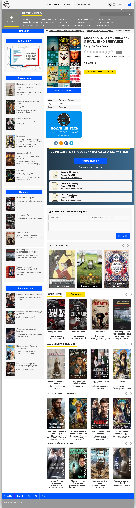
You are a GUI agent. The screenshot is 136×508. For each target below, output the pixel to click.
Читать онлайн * (90, 161)
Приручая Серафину (56, 332)
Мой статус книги (64, 90)
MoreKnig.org (21, 4)
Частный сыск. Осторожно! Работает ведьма (78, 482)
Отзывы (8, 496)
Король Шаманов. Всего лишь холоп (78, 432)
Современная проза (105, 22)
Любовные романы (86, 22)
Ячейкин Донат (106, 31)
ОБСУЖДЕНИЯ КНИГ (82, 5)
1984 (61, 104)
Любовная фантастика (51, 19)
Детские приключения (106, 19)
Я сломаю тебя (78, 332)
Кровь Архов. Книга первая (100, 482)
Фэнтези (63, 19)
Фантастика (65, 22)
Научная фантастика (31, 25)
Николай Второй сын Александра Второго (56, 432)
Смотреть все (75, 294)
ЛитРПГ (44, 25)
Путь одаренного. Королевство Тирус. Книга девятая (122, 333)
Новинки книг (53, 5)
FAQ (35, 496)
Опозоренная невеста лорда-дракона (122, 432)
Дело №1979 (100, 332)
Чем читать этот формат (71, 178)
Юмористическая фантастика (54, 22)
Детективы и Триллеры (88, 19)
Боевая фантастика (30, 22)
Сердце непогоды (100, 381)
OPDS (44, 496)
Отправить (122, 236)
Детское (62, 100)
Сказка (71, 100)
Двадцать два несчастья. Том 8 (78, 382)
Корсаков (122, 381)
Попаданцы (27, 19)
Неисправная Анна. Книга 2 (56, 382)
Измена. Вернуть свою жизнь (56, 482)
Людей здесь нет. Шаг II (122, 482)
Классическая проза (106, 25)
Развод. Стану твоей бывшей (100, 432)
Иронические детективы (70, 25)
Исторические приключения (90, 25)
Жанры (67, 5)
